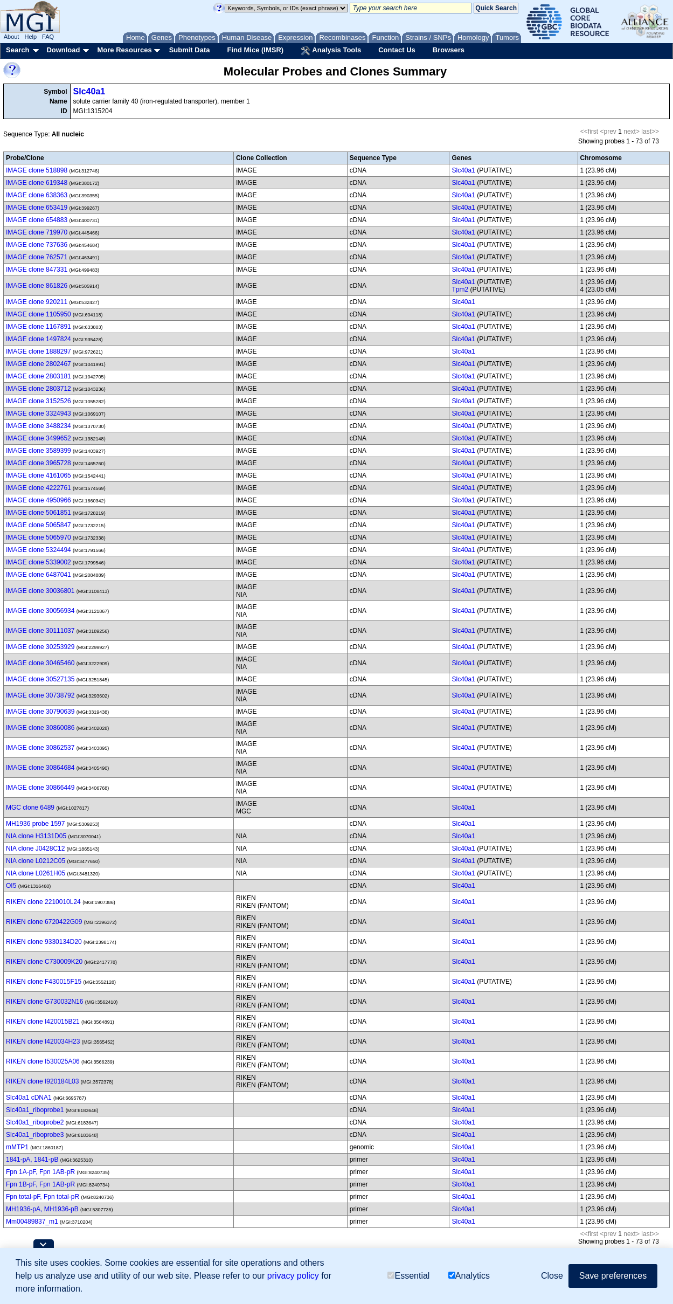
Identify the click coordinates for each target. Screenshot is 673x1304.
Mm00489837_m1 (32, 1221)
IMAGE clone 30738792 (40, 695)
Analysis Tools (331, 51)
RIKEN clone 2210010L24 (43, 902)
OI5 (11, 885)
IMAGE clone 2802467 (38, 364)
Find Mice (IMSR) (255, 50)
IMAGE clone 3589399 (38, 450)
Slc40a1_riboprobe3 (35, 1135)
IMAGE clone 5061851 (38, 512)
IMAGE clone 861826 (36, 285)
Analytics (469, 1275)
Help (30, 36)
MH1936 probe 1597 (35, 823)
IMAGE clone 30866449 (40, 787)
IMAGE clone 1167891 (38, 326)
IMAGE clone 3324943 (38, 413)
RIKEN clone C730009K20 (44, 961)
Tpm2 (460, 289)
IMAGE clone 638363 (36, 195)
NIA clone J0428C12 (35, 848)
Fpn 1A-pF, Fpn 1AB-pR (40, 1172)
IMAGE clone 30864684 (40, 767)
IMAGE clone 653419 (36, 207)
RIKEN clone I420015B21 (43, 1021)
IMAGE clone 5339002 (38, 562)
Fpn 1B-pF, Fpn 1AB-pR (40, 1184)
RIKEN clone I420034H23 (43, 1041)
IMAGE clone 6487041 (38, 574)
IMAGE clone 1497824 (38, 339)
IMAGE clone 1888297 (38, 351)
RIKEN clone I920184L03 (42, 1081)
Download (63, 50)
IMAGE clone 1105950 (38, 314)
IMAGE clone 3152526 (38, 401)
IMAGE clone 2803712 (38, 388)
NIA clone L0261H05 (35, 873)
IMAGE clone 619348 (36, 183)
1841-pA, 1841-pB (32, 1159)
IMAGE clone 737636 (36, 245)
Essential (408, 1275)
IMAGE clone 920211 (36, 302)
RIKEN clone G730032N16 (44, 1001)
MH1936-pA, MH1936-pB (42, 1209)
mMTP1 (17, 1147)
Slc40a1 (89, 91)
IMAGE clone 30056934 (40, 611)
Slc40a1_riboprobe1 (35, 1110)
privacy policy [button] (293, 1275)
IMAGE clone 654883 (36, 220)
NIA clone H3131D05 (36, 836)
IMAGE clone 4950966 (38, 500)
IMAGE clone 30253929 (40, 647)
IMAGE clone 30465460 (40, 663)
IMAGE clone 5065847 (38, 525)
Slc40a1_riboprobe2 (35, 1122)
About (11, 36)
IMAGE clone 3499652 (38, 438)
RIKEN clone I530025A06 (43, 1061)
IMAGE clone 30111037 (40, 630)
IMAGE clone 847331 (36, 269)
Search (17, 50)
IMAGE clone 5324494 (38, 550)
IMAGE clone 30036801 (40, 591)
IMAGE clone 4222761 (38, 488)
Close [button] (552, 1275)
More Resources (124, 50)
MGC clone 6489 (30, 807)
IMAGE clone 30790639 (40, 711)
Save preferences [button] (613, 1275)
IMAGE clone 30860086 (40, 728)
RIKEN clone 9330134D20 (44, 942)
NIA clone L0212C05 (35, 861)
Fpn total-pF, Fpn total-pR (42, 1196)
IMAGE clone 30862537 (40, 747)
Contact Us (396, 50)
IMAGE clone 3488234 (38, 426)
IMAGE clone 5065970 (38, 537)
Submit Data (189, 50)
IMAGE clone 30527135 (40, 679)
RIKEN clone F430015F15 (43, 981)
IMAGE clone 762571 (36, 257)
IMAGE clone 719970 (36, 232)
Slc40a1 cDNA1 (29, 1097)
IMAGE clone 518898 (36, 170)
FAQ (48, 36)
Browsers (448, 50)
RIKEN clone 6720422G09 (44, 922)
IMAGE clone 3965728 (38, 463)
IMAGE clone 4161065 (38, 475)
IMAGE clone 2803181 (38, 376)
